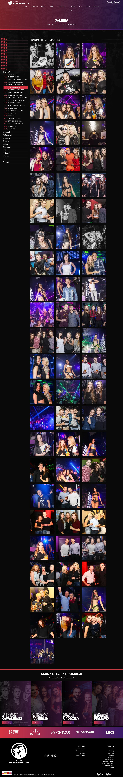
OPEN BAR (9, 129)
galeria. (44, 6)
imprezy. (35, 6)
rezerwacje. (61, 6)
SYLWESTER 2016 (11, 74)
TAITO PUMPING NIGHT (13, 95)
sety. (80, 6)
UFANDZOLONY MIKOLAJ (13, 123)
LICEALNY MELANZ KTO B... (14, 85)
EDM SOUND (10, 126)
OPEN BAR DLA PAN (12, 108)
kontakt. (96, 6)
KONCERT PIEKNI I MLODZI (14, 105)
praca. (88, 6)
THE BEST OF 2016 (12, 77)
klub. (52, 6)
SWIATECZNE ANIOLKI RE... (14, 90)
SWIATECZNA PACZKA (13, 103)
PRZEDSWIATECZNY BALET (14, 100)
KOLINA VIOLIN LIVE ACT (13, 110)
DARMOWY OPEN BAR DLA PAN (15, 79)
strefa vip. (72, 8)
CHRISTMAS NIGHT (12, 87)
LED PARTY (9, 116)
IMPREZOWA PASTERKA (13, 92)
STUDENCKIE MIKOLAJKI (13, 121)
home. (26, 6)
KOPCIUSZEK (10, 113)
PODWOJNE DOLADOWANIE (14, 82)
